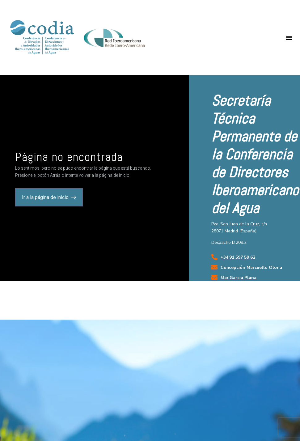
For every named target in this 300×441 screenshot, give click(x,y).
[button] (289, 38)
